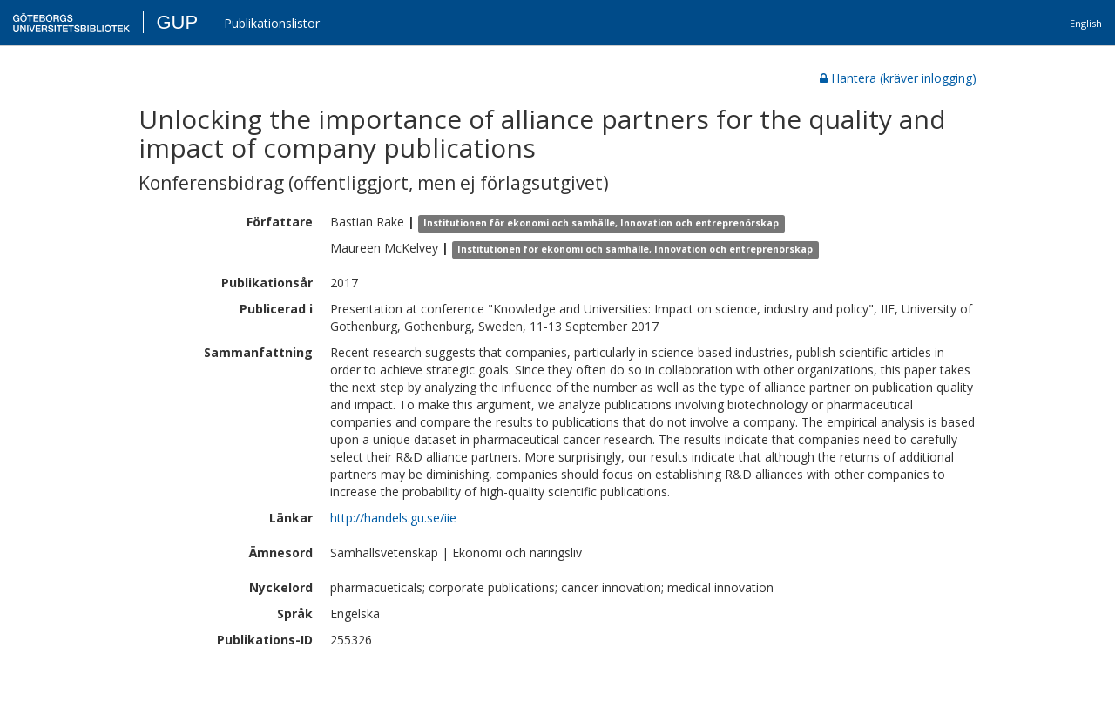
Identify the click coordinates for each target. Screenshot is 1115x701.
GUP (177, 22)
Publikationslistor (272, 23)
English (1086, 23)
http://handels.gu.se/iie (393, 517)
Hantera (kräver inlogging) (898, 78)
